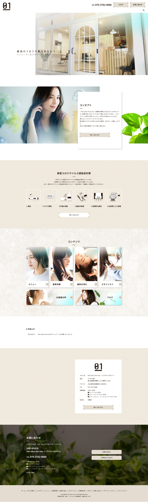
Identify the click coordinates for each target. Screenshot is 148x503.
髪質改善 (104, 10)
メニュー (97, 10)
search (143, 10)
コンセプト (89, 10)
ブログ (139, 10)
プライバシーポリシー (110, 492)
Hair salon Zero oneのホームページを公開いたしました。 (55, 335)
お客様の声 (131, 10)
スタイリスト (122, 10)
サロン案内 (80, 10)
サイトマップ (123, 492)
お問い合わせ (97, 492)
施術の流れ (112, 10)
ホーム (73, 10)
